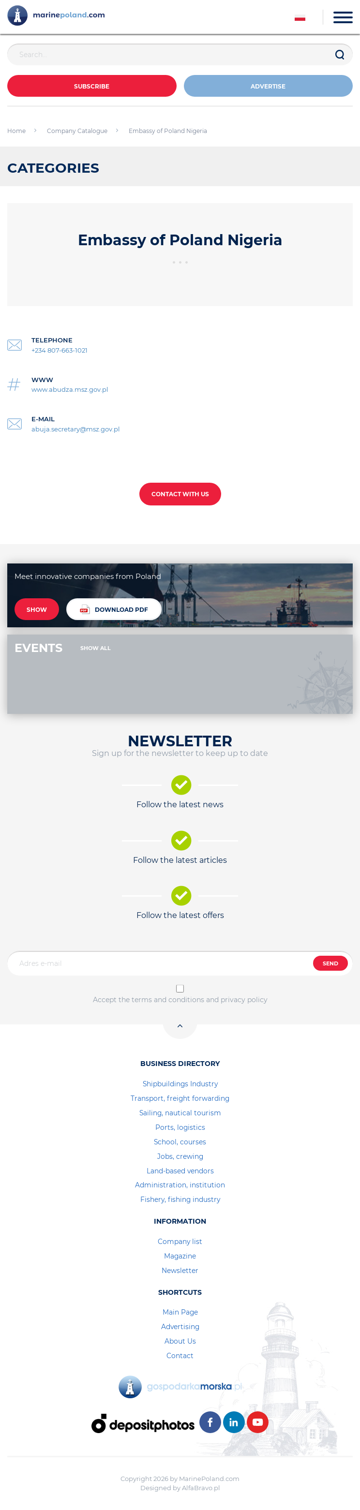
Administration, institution (180, 1185)
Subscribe (91, 86)
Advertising (180, 1327)
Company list (180, 1241)
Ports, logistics (180, 1127)
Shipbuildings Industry (180, 1084)
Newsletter (180, 1270)
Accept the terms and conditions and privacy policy (180, 999)
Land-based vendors (180, 1171)
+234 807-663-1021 (59, 350)
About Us (180, 1341)
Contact (180, 1356)
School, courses (180, 1142)
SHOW (37, 609)
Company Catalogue (77, 130)
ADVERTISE (268, 86)
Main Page (180, 1312)
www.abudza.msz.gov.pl (69, 389)
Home (16, 130)
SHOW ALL (95, 648)
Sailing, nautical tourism (180, 1113)
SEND (330, 963)
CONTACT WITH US (180, 494)
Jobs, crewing (180, 1156)
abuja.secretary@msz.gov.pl (75, 429)
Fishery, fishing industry (180, 1199)
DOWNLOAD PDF (114, 609)
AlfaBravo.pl (201, 1488)
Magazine (180, 1256)
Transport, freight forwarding (180, 1098)
